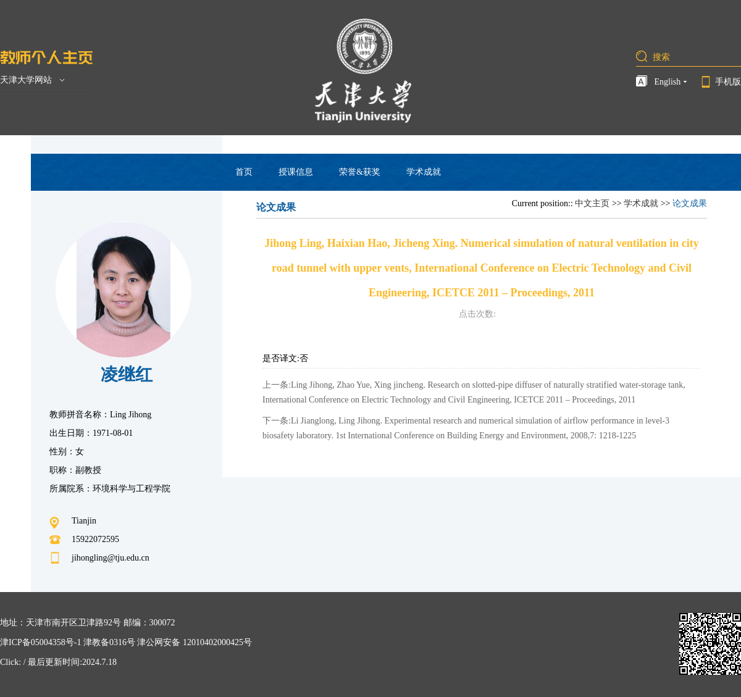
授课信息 (295, 172)
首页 (244, 172)
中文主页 (592, 203)
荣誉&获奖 (359, 172)
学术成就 (423, 172)
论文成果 (689, 203)
